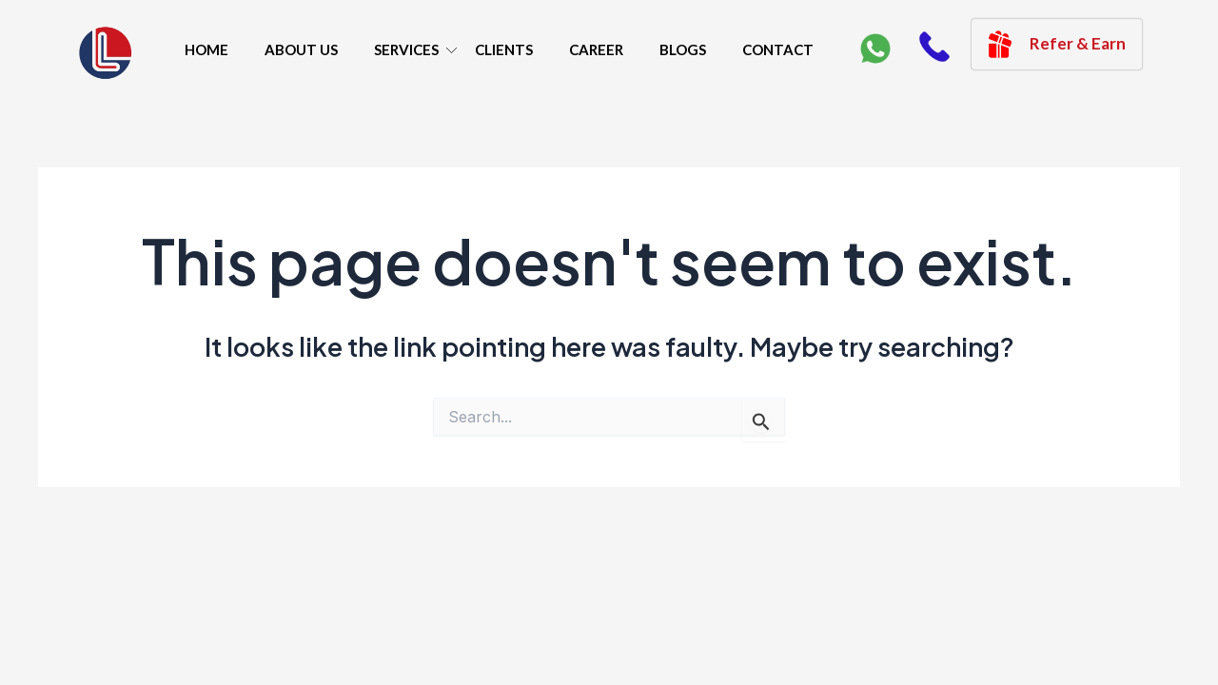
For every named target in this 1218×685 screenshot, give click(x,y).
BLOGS (682, 49)
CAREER (596, 49)
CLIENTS (504, 49)
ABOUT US (301, 49)
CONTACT (778, 49)
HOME (206, 49)
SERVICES (406, 49)
